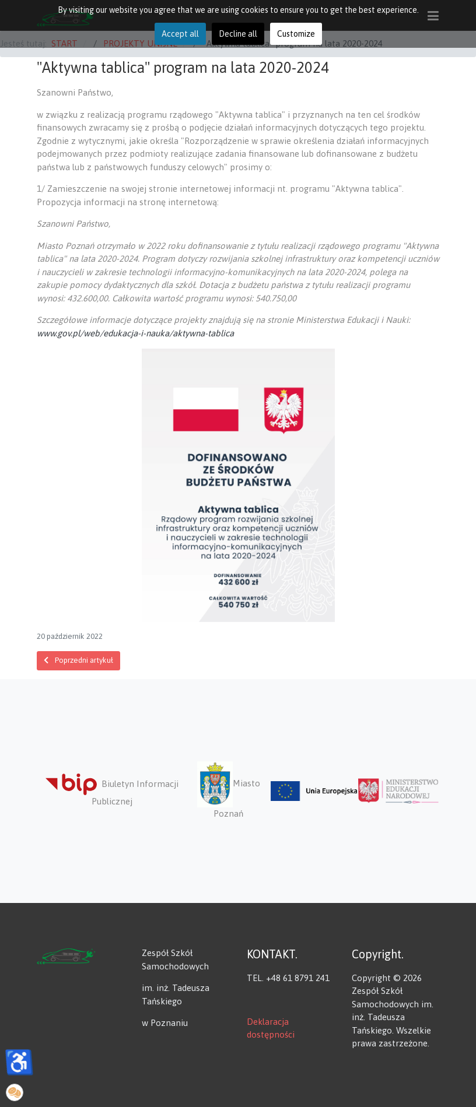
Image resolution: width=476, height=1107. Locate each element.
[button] (14, 1092)
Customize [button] (296, 33)
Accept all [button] (180, 33)
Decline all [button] (238, 33)
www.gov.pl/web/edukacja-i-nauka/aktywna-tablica (135, 333)
